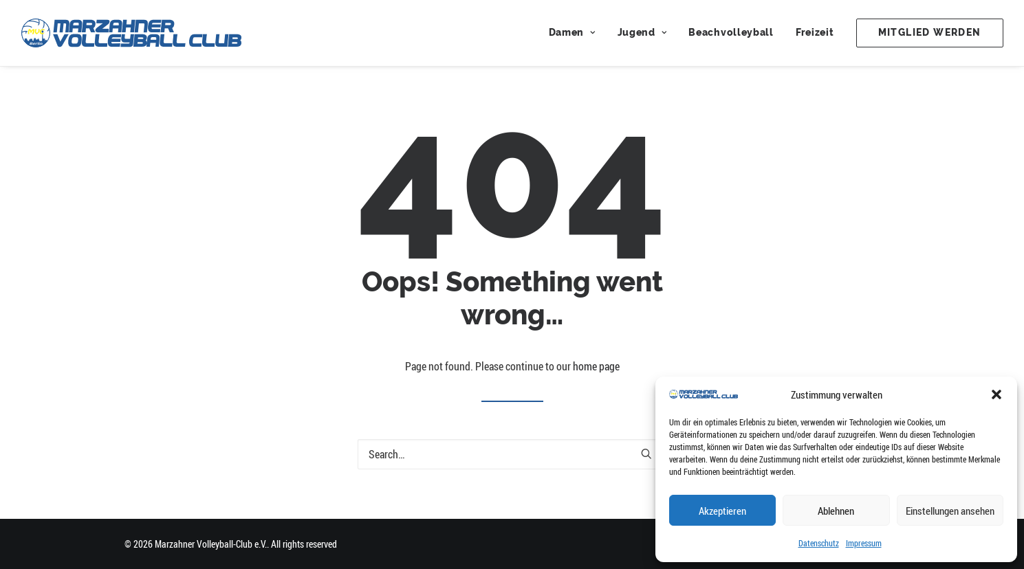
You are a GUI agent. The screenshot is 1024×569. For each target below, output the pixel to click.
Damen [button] (572, 32)
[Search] (512, 454)
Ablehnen (836, 510)
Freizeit (815, 32)
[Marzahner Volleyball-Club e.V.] (131, 33)
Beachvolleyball (731, 32)
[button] (996, 394)
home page (596, 366)
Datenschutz (818, 542)
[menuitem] (577, 33)
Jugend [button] (642, 32)
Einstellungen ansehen (950, 510)
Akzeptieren (722, 510)
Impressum (864, 542)
